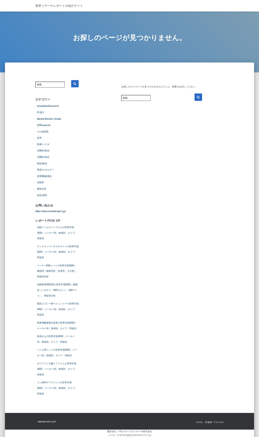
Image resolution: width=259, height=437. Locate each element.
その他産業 (43, 131)
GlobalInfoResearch (48, 106)
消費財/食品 (43, 157)
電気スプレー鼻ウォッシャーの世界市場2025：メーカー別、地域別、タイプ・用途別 (58, 309)
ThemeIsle (218, 422)
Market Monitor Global (49, 119)
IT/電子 (40, 112)
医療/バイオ (43, 144)
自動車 (40, 182)
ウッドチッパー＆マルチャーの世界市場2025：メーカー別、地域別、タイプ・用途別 (58, 252)
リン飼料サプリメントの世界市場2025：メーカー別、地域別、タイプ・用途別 (57, 388)
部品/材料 (42, 195)
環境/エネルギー (45, 169)
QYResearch (43, 125)
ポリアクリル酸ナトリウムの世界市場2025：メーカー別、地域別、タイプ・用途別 (57, 369)
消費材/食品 (43, 150)
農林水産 (41, 188)
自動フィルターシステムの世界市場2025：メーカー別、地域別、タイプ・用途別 (57, 233)
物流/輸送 (42, 163)
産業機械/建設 (44, 176)
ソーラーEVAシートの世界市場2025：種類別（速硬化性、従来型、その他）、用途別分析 (58, 271)
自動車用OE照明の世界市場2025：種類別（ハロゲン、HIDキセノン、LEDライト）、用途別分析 (57, 290)
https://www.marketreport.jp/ (50, 211)
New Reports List (47, 422)
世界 (39, 138)
